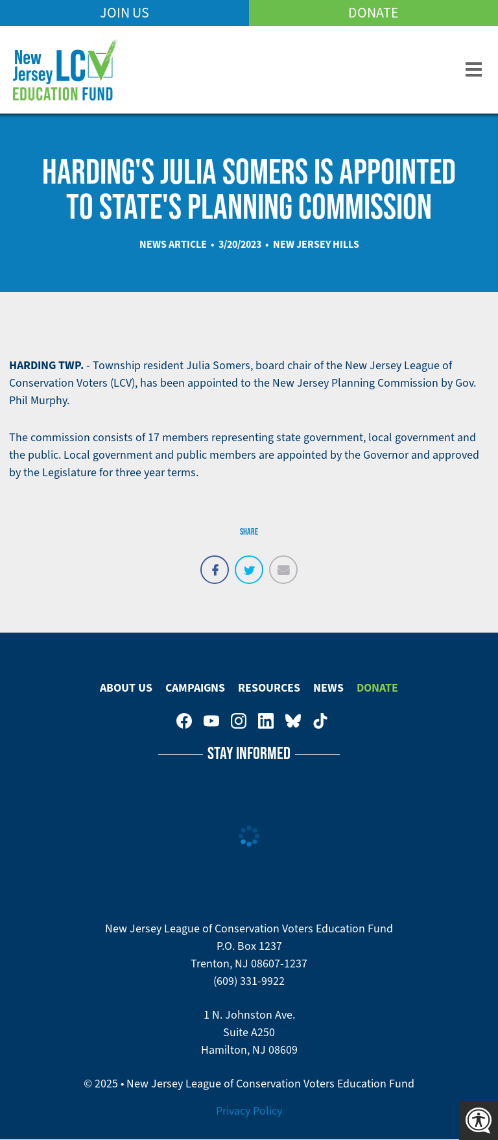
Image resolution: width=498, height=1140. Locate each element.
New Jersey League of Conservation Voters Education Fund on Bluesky (293, 720)
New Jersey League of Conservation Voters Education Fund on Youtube (211, 720)
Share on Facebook (214, 562)
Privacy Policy (249, 1111)
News (328, 688)
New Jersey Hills (316, 244)
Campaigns (195, 688)
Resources (269, 688)
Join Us (124, 12)
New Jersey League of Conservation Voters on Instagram (238, 720)
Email (283, 562)
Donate (373, 12)
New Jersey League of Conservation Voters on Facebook (184, 720)
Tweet (249, 562)
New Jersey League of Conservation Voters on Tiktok (320, 720)
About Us (126, 688)
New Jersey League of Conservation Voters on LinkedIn (265, 720)
